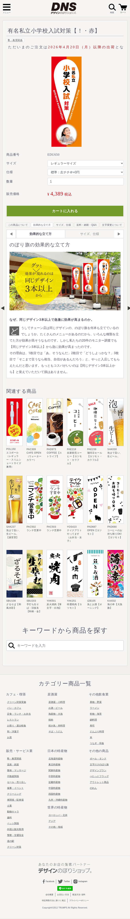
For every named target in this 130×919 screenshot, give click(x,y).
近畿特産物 (54, 782)
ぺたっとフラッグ (99, 776)
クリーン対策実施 (16, 702)
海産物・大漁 (55, 714)
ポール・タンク (98, 758)
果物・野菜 (96, 702)
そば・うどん (55, 731)
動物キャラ (13, 811)
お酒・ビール (55, 708)
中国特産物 (54, 788)
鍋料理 (93, 719)
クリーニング (14, 794)
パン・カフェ (14, 708)
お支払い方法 (63, 894)
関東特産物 (54, 770)
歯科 (9, 817)
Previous (3, 308)
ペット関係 (13, 823)
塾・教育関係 (15, 40)
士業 (9, 805)
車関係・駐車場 (15, 799)
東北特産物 (54, 764)
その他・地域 (55, 827)
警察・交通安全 (15, 835)
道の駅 (10, 841)
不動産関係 (13, 776)
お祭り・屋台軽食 (16, 725)
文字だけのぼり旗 (99, 764)
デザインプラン (98, 770)
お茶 (9, 737)
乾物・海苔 (96, 714)
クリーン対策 (14, 847)
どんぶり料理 (97, 731)
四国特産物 (54, 794)
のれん (93, 788)
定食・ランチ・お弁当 (19, 714)
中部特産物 (54, 776)
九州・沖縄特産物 (57, 799)
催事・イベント (15, 788)
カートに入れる (65, 211)
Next (127, 308)
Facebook (48, 881)
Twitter (64, 881)
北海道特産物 (55, 758)
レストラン (13, 719)
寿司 (92, 725)
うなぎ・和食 (97, 743)
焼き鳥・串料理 (56, 725)
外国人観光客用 (15, 829)
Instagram (80, 881)
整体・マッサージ (16, 770)
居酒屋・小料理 (56, 702)
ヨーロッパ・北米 (57, 815)
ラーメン (94, 708)
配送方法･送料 (78, 894)
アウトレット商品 (99, 782)
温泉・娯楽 (13, 764)
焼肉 (50, 719)
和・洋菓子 (13, 731)
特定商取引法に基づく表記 (54, 900)
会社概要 (49, 894)
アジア (52, 821)
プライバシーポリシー (79, 900)
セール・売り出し (16, 782)
